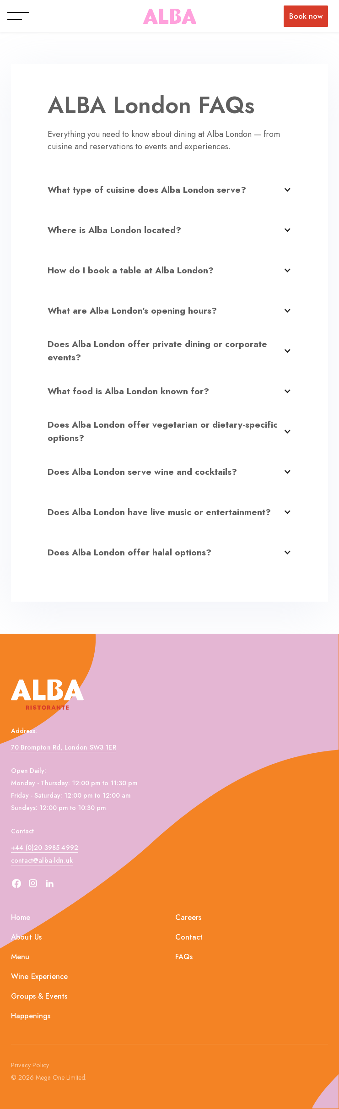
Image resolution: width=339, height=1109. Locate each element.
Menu (20, 956)
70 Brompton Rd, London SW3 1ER (63, 747)
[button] (16, 16)
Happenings (31, 1016)
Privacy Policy (30, 1065)
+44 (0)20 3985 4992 (44, 847)
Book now (306, 16)
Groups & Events (39, 996)
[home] (169, 16)
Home (21, 917)
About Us (26, 937)
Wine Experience (39, 976)
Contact (189, 937)
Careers (188, 917)
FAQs (184, 956)
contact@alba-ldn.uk (42, 860)
